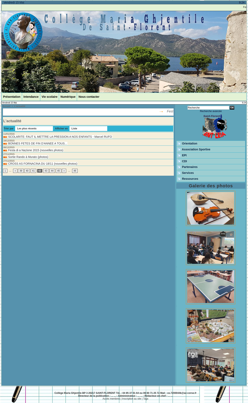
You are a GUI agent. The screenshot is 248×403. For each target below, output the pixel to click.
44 (52, 170)
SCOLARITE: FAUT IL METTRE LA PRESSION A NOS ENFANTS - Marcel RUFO (60, 136)
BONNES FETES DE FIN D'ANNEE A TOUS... (37, 143)
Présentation (11, 96)
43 (46, 170)
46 (75, 170)
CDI (182, 161)
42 (39, 170)
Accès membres (111, 398)
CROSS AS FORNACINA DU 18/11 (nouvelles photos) (42, 163)
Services (186, 173)
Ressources (188, 179)
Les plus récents (27, 128)
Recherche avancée (211, 111)
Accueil (6, 106)
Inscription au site (131, 398)
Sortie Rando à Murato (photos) (28, 157)
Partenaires (188, 167)
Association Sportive (194, 149)
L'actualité (19, 106)
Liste (74, 128)
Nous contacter (88, 96)
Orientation (187, 143)
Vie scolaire (50, 96)
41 (33, 170)
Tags (145, 398)
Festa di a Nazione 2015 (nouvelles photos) (35, 150)
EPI (182, 155)
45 (58, 170)
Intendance (31, 96)
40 (27, 170)
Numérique (67, 96)
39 (20, 170)
